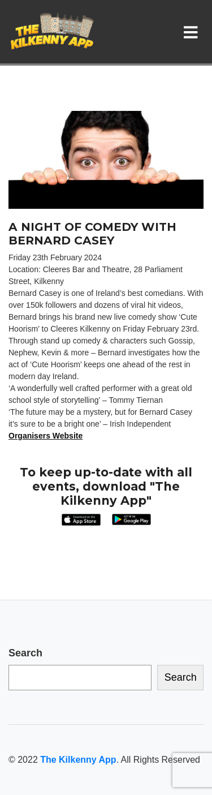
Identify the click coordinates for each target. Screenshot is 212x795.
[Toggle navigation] (193, 31)
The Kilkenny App (78, 759)
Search (25, 653)
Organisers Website (45, 435)
